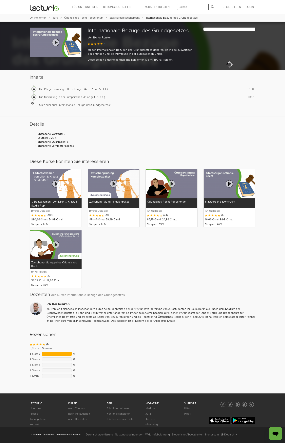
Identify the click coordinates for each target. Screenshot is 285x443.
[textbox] (193, 7)
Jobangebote (38, 419)
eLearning (151, 424)
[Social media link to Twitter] (230, 404)
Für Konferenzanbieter (121, 419)
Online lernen (38, 17)
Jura (55, 17)
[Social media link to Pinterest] (237, 404)
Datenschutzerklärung (99, 434)
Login (250, 7)
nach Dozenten (77, 419)
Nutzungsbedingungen (129, 434)
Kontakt (34, 424)
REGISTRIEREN (232, 7)
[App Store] (219, 420)
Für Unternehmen (118, 408)
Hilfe (187, 408)
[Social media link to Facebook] (222, 404)
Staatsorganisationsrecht (124, 17)
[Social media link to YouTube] (244, 404)
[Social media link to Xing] (251, 404)
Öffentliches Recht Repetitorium (83, 17)
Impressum (212, 434)
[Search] (212, 7)
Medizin (150, 408)
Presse (34, 413)
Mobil (187, 413)
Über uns (35, 408)
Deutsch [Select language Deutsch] (229, 434)
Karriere (150, 419)
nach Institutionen (79, 413)
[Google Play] (243, 420)
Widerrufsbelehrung (157, 434)
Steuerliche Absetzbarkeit (187, 434)
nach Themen (76, 408)
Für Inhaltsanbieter (118, 413)
